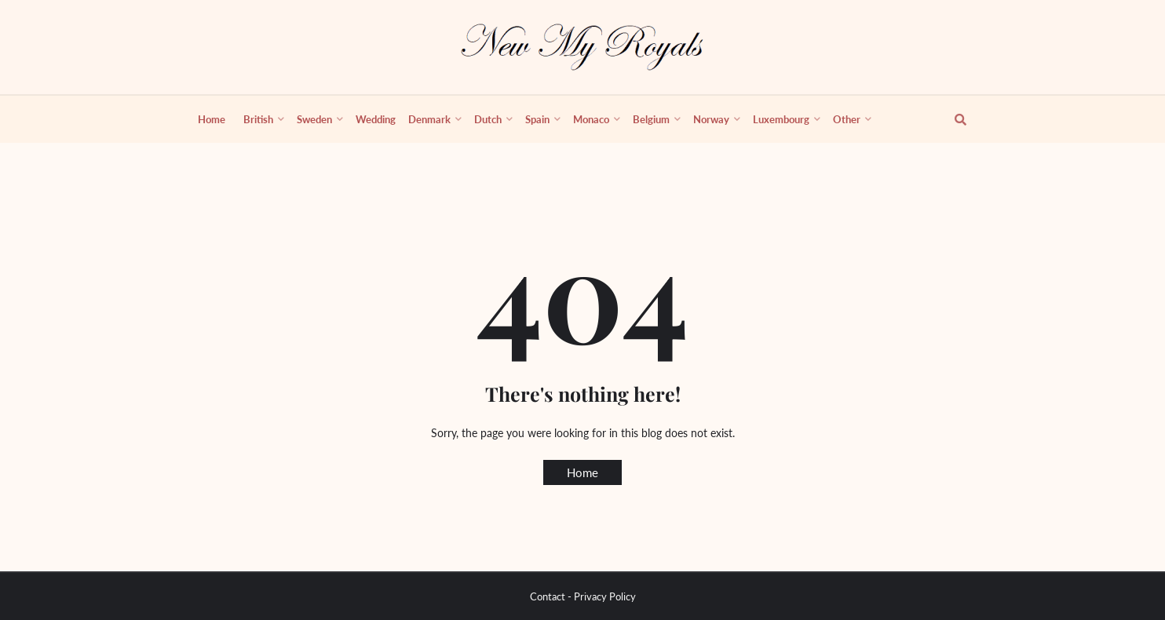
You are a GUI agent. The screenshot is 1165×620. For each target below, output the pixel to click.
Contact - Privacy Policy (583, 596)
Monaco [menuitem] (591, 119)
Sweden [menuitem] (314, 119)
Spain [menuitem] (537, 119)
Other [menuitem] (846, 119)
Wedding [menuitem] (376, 119)
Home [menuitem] (211, 119)
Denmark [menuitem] (429, 119)
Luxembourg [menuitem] (781, 119)
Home (582, 472)
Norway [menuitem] (711, 119)
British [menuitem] (258, 119)
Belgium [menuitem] (651, 119)
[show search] (951, 119)
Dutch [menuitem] (488, 119)
